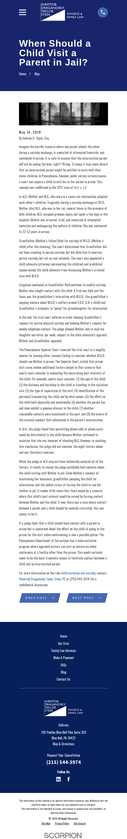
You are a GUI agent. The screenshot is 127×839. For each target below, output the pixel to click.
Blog (63, 672)
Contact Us (63, 679)
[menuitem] (45, 823)
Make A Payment (63, 657)
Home (63, 636)
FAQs (64, 665)
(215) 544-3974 (80, 579)
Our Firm (63, 643)
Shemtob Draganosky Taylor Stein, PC (42, 579)
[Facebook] (68, 779)
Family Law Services (63, 650)
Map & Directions (63, 744)
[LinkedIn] (58, 779)
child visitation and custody (78, 573)
